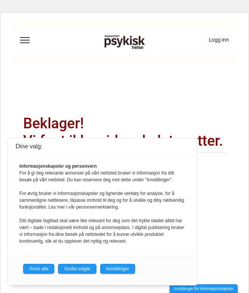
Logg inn (219, 40)
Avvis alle (38, 268)
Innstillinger (117, 268)
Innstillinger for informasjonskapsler (203, 289)
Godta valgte (77, 268)
